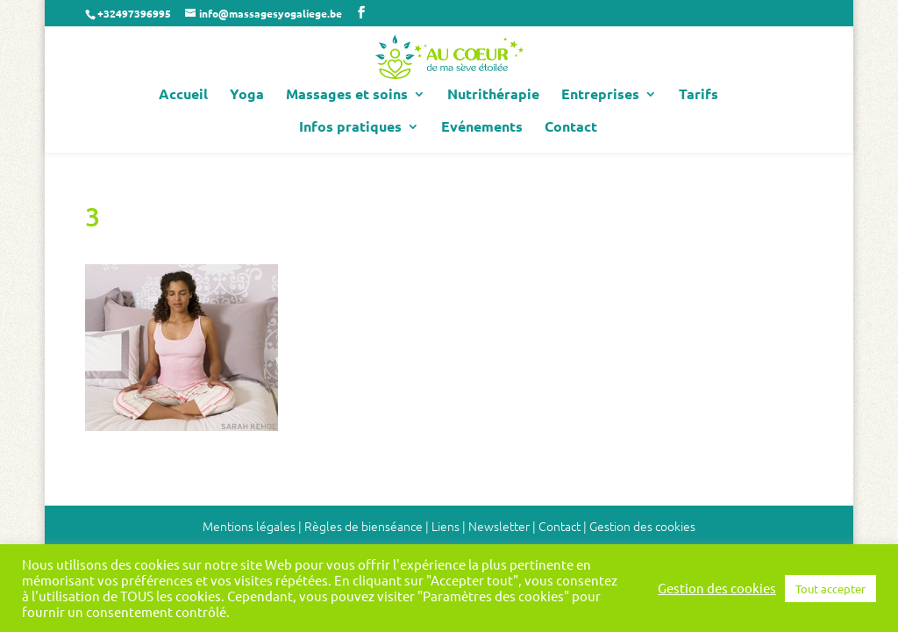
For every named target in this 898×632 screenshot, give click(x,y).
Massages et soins (347, 95)
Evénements (482, 127)
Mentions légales (249, 526)
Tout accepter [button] (830, 588)
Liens (445, 526)
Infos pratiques (350, 127)
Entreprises (600, 95)
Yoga (247, 95)
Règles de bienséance (363, 526)
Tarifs (698, 95)
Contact (571, 127)
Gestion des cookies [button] (642, 526)
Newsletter (499, 526)
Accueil (183, 95)
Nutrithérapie (493, 95)
